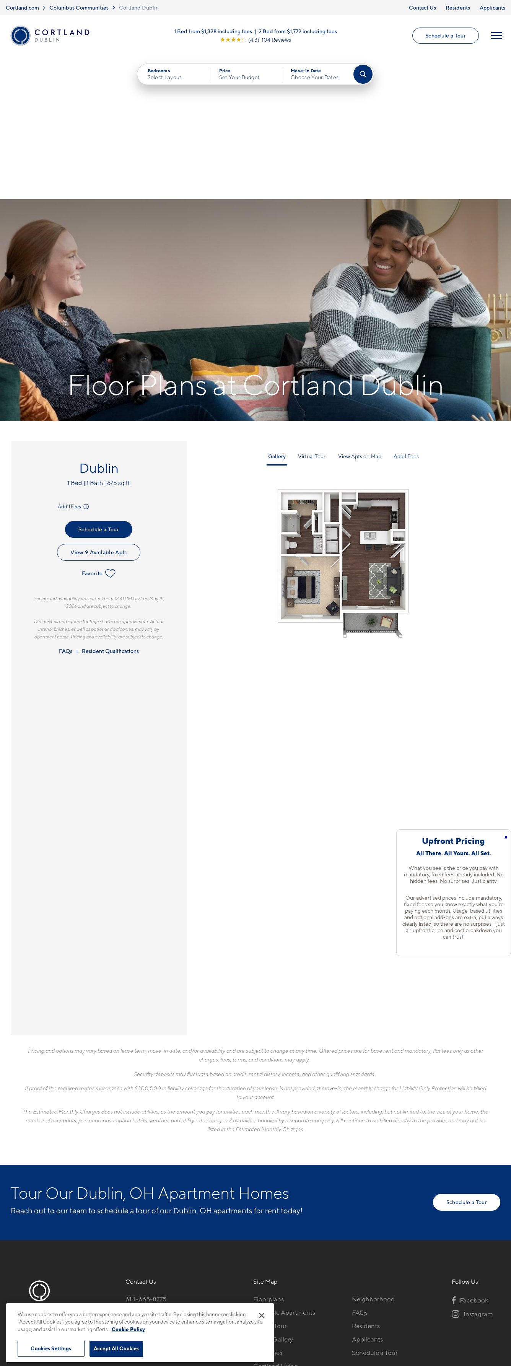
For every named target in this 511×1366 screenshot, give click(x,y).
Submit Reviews (253, 1298)
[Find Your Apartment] (363, 74)
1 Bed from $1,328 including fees (213, 31)
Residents (458, 7)
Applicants (492, 7)
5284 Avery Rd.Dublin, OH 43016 (151, 1174)
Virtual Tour (311, 313)
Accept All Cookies (116, 1348)
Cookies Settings (51, 1348)
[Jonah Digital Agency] (482, 1294)
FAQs (65, 508)
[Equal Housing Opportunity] (129, 1197)
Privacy (219, 1298)
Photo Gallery (273, 1196)
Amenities (267, 1209)
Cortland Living (275, 1223)
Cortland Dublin (139, 7)
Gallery (277, 313)
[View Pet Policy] (190, 1197)
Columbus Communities (79, 7)
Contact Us (422, 7)
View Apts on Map (359, 313)
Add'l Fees (74, 364)
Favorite (99, 431)
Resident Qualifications (110, 508)
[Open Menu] (496, 35)
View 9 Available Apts (98, 409)
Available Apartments (284, 1169)
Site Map (289, 1298)
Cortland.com (22, 7)
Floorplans (268, 1156)
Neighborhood (373, 1156)
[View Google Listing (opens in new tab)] (255, 39)
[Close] (261, 1315)
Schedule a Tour (445, 35)
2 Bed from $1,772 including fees (298, 31)
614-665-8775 (145, 1156)
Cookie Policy (128, 1329)
